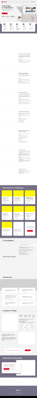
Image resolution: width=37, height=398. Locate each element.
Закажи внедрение (28, 350)
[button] (18, 193)
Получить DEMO (4, 13)
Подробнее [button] (5, 202)
